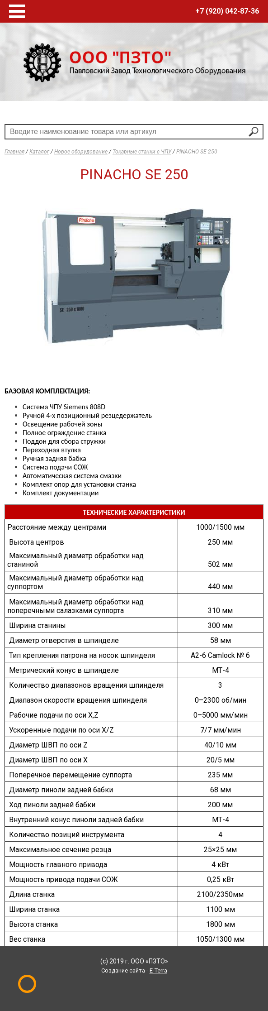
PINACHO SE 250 (196, 152)
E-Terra (158, 970)
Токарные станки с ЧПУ (142, 152)
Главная (14, 152)
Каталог (39, 152)
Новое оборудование (81, 152)
